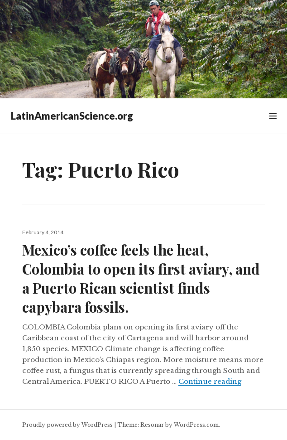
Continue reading (209, 381)
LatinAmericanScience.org (72, 116)
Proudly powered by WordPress (67, 424)
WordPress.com (196, 424)
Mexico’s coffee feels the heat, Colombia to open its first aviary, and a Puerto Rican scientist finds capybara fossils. (141, 278)
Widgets (272, 126)
